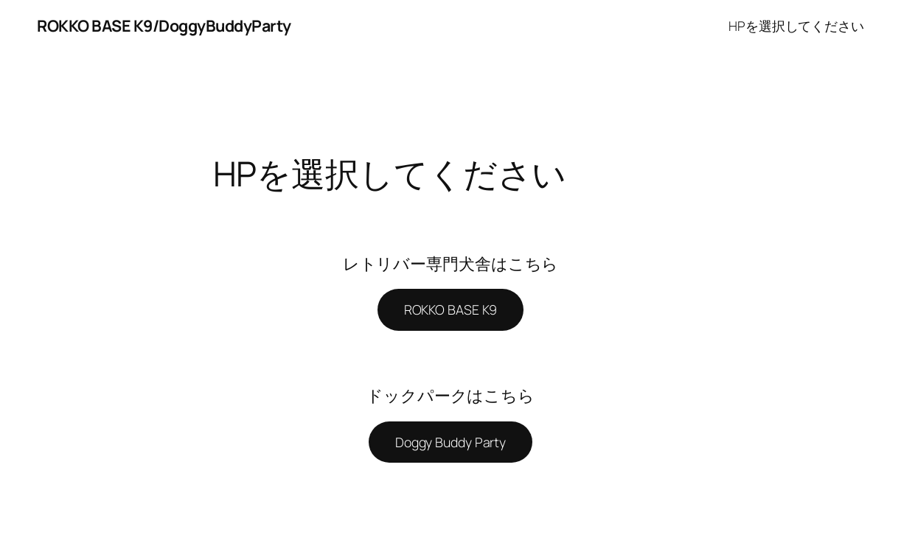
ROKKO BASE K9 (451, 309)
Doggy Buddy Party (450, 442)
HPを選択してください (796, 26)
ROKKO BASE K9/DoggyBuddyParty (164, 25)
